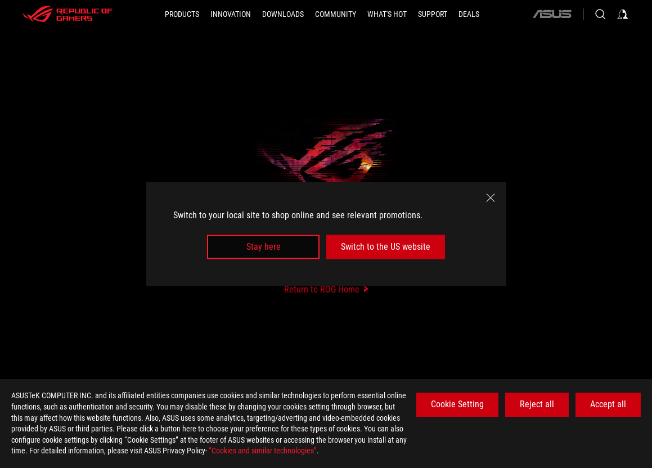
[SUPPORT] (432, 14)
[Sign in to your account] (622, 14)
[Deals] (468, 14)
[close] (490, 198)
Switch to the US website (385, 246)
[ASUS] (551, 14)
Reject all (537, 404)
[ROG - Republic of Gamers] (68, 14)
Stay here (263, 246)
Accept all (608, 404)
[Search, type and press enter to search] (600, 14)
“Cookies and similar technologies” (263, 450)
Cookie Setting (457, 404)
